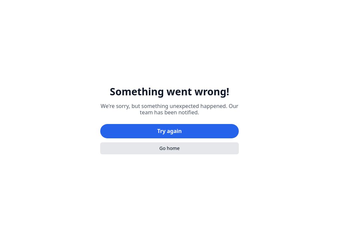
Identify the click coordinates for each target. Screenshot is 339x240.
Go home (170, 148)
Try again (169, 131)
